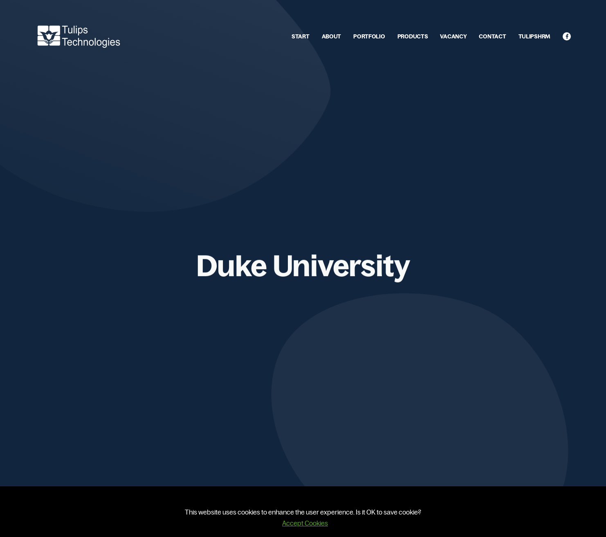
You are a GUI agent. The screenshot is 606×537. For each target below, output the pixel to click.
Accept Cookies (305, 523)
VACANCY (453, 36)
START (301, 36)
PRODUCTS (412, 36)
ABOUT (331, 36)
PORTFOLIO (369, 36)
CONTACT (492, 36)
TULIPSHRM (534, 36)
